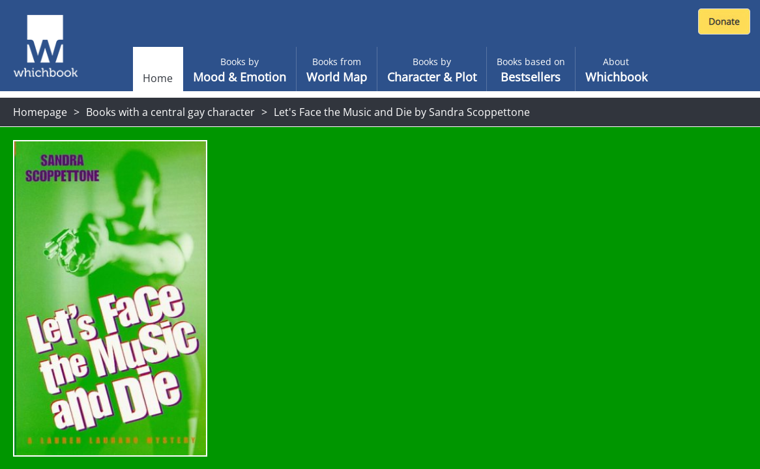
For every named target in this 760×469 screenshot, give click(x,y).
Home (158, 78)
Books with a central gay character (170, 112)
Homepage (40, 112)
